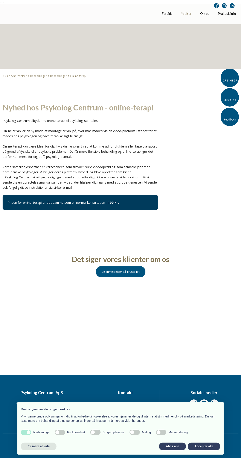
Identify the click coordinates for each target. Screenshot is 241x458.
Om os (204, 13)
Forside (167, 13)
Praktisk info (227, 13)
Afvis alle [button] (172, 446)
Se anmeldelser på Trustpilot (121, 272)
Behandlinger (38, 76)
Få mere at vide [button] (39, 446)
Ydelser (186, 13)
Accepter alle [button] (204, 446)
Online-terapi (78, 76)
